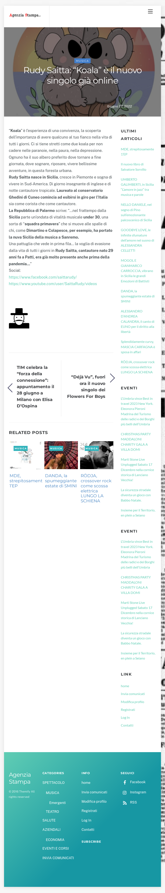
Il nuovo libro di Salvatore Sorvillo (133, 167)
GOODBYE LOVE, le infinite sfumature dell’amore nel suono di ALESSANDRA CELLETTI (137, 240)
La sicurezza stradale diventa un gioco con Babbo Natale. (136, 495)
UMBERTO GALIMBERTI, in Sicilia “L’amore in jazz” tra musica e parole (137, 187)
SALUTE (49, 821)
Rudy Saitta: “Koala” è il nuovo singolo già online (82, 75)
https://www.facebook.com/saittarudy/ (43, 277)
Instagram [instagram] (133, 793)
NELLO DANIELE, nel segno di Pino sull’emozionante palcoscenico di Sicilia (136, 212)
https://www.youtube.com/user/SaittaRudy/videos (53, 284)
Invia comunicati (133, 694)
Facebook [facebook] (133, 782)
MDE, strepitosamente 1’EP (27, 481)
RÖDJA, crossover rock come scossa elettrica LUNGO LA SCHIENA (96, 489)
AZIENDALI (51, 830)
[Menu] (150, 11)
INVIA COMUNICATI (58, 858)
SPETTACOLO (53, 783)
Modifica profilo (132, 702)
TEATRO (52, 812)
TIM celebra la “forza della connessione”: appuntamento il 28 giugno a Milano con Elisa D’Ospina (35, 387)
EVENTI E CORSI (55, 849)
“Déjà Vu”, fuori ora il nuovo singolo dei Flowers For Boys (86, 387)
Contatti (127, 726)
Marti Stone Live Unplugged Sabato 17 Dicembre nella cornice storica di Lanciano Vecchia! (137, 470)
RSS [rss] (129, 803)
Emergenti (57, 803)
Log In (125, 718)
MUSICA (82, 61)
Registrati (128, 710)
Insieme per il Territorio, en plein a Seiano (138, 512)
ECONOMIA (55, 840)
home (125, 686)
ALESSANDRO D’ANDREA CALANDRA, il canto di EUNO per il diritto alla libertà (137, 321)
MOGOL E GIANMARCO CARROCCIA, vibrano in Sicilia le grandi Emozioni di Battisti (137, 271)
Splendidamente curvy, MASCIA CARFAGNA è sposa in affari (138, 347)
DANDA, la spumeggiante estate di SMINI (61, 481)
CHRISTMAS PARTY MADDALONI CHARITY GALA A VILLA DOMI (136, 442)
